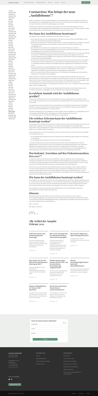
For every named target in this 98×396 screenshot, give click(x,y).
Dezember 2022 (12, 73)
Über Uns (50, 2)
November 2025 (12, 12)
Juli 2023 (10, 61)
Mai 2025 (10, 23)
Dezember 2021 (12, 94)
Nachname (33, 333)
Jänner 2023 (11, 71)
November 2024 (12, 33)
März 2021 (10, 110)
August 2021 (11, 101)
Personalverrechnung (69, 358)
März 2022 (10, 89)
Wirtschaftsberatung (29, 2)
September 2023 (12, 58)
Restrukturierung (40, 364)
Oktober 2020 (11, 118)
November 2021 (12, 96)
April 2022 (10, 87)
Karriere (57, 2)
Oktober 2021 (11, 98)
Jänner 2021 (11, 113)
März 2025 (10, 26)
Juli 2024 (10, 40)
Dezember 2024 (12, 31)
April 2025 (10, 24)
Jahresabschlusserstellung (70, 361)
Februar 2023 (11, 70)
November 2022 (12, 75)
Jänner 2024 (11, 51)
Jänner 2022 (11, 92)
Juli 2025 (10, 19)
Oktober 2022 (11, 77)
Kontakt (63, 2)
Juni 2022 (10, 84)
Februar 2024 (11, 49)
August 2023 (11, 59)
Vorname (33, 328)
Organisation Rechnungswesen (71, 366)
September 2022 (12, 78)
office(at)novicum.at (13, 367)
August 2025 (11, 17)
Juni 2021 (10, 105)
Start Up (38, 355)
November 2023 (12, 54)
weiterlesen (32, 250)
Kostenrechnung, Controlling (43, 361)
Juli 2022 (10, 82)
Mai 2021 (10, 106)
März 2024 (10, 47)
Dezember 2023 (12, 52)
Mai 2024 (10, 44)
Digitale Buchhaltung (68, 369)
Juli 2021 (10, 103)
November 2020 (12, 117)
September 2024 (12, 37)
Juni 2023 (10, 63)
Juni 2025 (10, 21)
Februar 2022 (11, 91)
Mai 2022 (10, 85)
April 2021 (10, 108)
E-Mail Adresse (34, 324)
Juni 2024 (10, 42)
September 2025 (12, 16)
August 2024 (11, 38)
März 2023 (10, 68)
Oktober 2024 (11, 35)
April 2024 (10, 45)
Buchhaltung (67, 355)
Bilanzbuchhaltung (41, 2)
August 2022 (11, 80)
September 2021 (12, 99)
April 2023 (10, 66)
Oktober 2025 (11, 14)
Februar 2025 (11, 28)
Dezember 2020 (12, 115)
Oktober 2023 (11, 56)
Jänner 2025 (11, 30)
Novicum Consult (13, 2)
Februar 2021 (11, 111)
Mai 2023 (10, 64)
